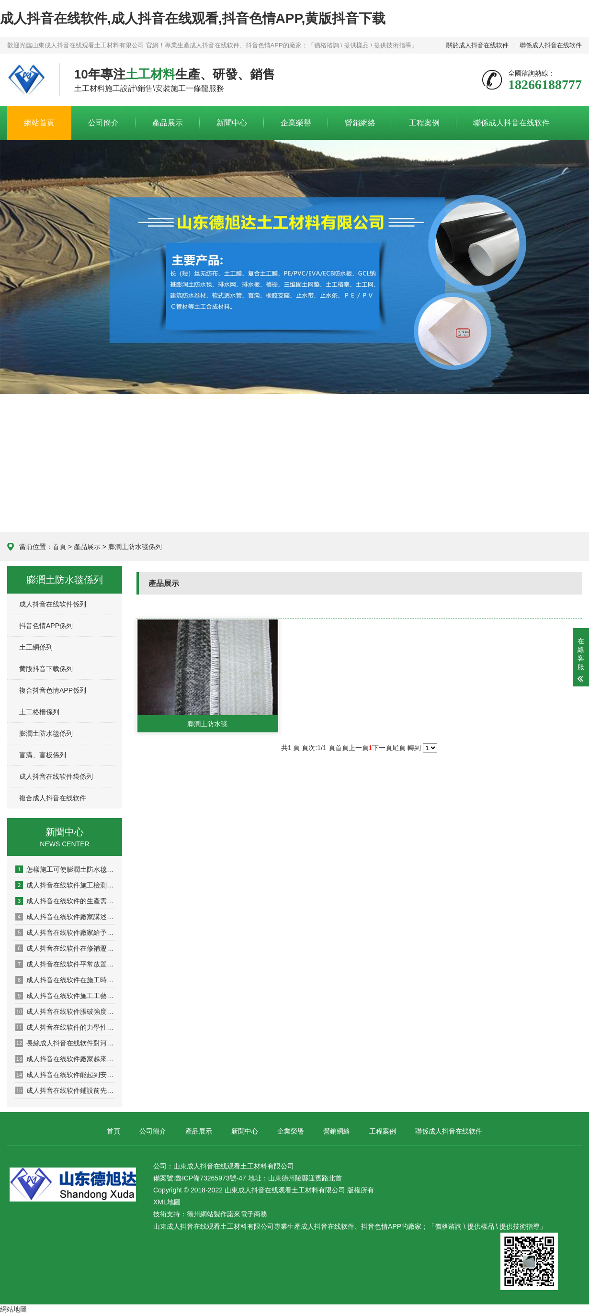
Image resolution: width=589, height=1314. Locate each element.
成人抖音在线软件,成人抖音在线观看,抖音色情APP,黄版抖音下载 (192, 18)
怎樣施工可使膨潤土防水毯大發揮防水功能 (65, 869)
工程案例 (424, 123)
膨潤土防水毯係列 (135, 546)
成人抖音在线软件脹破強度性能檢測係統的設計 (65, 1011)
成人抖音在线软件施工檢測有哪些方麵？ (65, 885)
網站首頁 (39, 123)
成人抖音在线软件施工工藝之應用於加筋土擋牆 (65, 996)
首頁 (59, 546)
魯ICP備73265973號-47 (210, 1178)
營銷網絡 (360, 123)
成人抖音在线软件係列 (52, 604)
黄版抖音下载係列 (46, 669)
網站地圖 (13, 1309)
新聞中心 (231, 123)
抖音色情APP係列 (46, 625)
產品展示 (167, 123)
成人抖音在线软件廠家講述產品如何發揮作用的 (65, 917)
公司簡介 (103, 123)
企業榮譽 (296, 123)
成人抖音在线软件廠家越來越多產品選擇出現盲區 (65, 1059)
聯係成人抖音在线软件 (551, 45)
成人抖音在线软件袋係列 (56, 776)
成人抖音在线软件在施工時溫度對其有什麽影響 (65, 980)
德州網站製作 (207, 1214)
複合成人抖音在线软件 (52, 798)
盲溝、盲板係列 (42, 755)
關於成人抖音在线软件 (477, 45)
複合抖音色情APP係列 (52, 690)
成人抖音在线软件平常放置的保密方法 (65, 964)
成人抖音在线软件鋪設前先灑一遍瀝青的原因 (65, 1090)
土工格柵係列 (39, 712)
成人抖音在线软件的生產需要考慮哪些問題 (65, 901)
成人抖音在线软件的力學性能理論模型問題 (65, 1027)
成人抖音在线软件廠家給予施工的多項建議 (65, 932)
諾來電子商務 (247, 1214)
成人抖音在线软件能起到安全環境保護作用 (65, 1074)
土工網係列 (36, 647)
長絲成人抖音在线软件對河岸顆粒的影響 (65, 1043)
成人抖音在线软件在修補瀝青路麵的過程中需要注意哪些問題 (65, 948)
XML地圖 (167, 1202)
